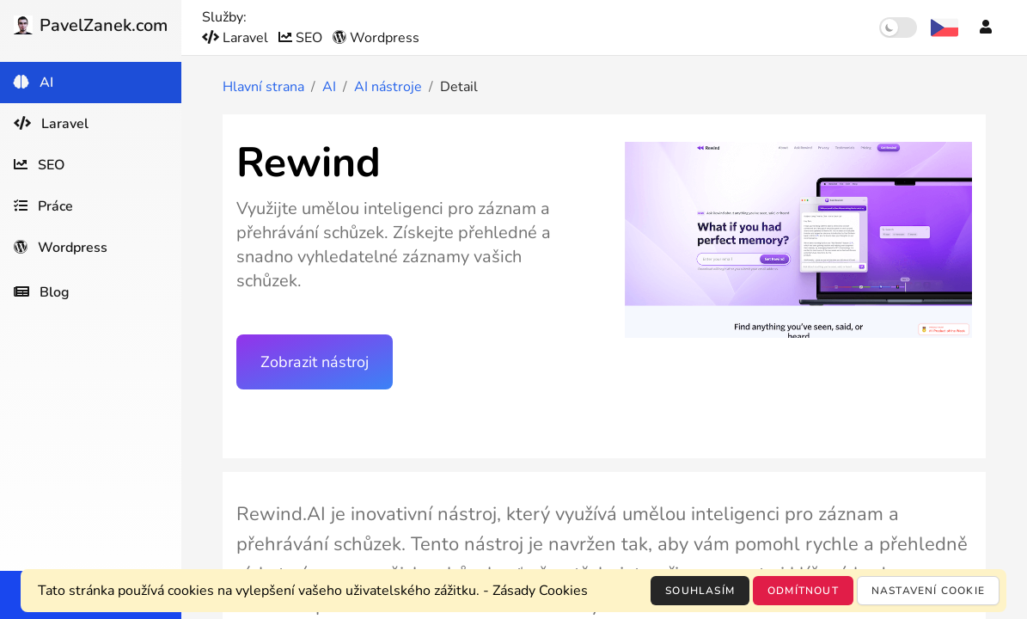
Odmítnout (803, 591)
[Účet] (985, 27)
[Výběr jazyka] (944, 27)
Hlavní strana (263, 86)
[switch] (898, 27)
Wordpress (376, 37)
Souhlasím (700, 591)
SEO (302, 37)
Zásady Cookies (540, 590)
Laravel (237, 37)
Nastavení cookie (928, 591)
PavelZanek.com (91, 25)
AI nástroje (388, 86)
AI (329, 86)
